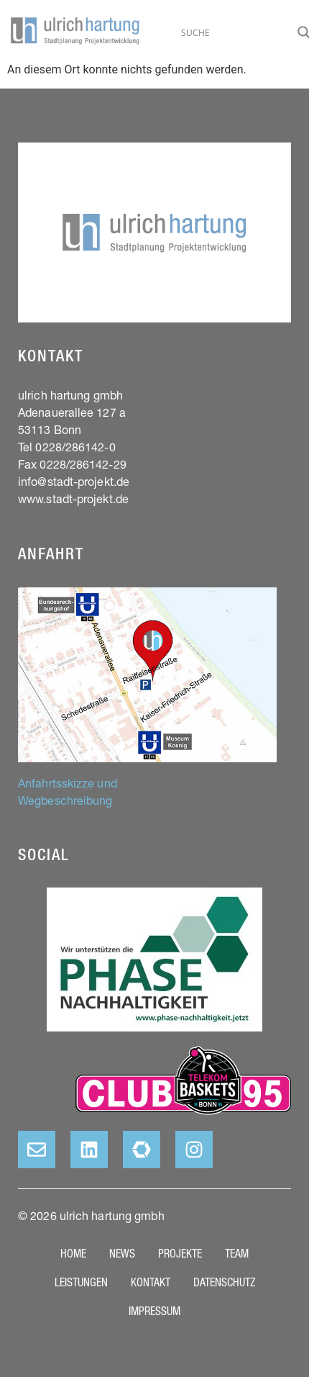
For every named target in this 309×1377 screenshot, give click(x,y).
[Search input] (235, 32)
